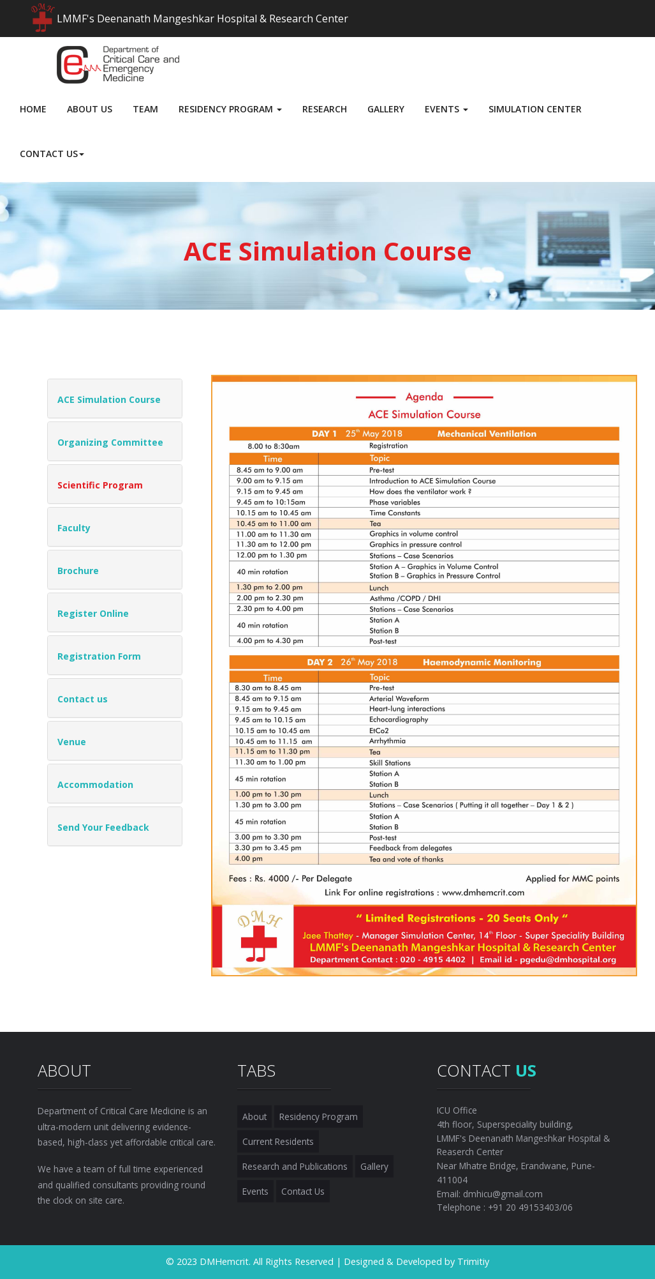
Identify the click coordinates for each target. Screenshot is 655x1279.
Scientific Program (100, 485)
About (254, 1116)
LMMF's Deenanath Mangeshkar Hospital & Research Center (202, 18)
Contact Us (303, 1191)
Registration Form (99, 656)
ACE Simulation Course (109, 399)
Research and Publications (295, 1166)
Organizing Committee (110, 442)
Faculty (74, 528)
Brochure (78, 570)
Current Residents (278, 1141)
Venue (71, 742)
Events (255, 1191)
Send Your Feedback (103, 827)
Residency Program (318, 1116)
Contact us (82, 699)
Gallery (374, 1166)
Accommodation (95, 784)
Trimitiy (473, 1261)
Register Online (93, 613)
